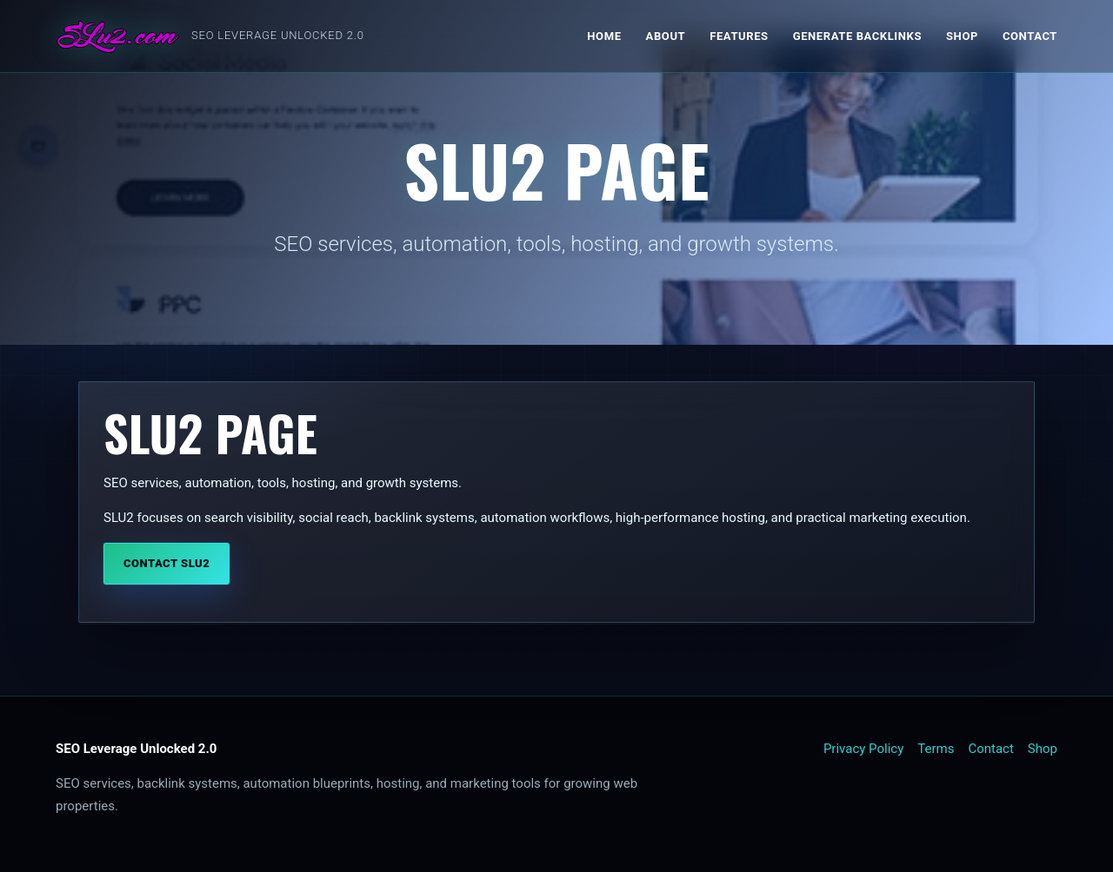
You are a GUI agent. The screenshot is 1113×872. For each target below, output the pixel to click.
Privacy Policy (863, 748)
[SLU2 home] (210, 36)
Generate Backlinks (857, 36)
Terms (935, 748)
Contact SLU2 (166, 564)
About (666, 36)
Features (739, 36)
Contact (1030, 36)
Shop (962, 36)
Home (604, 36)
